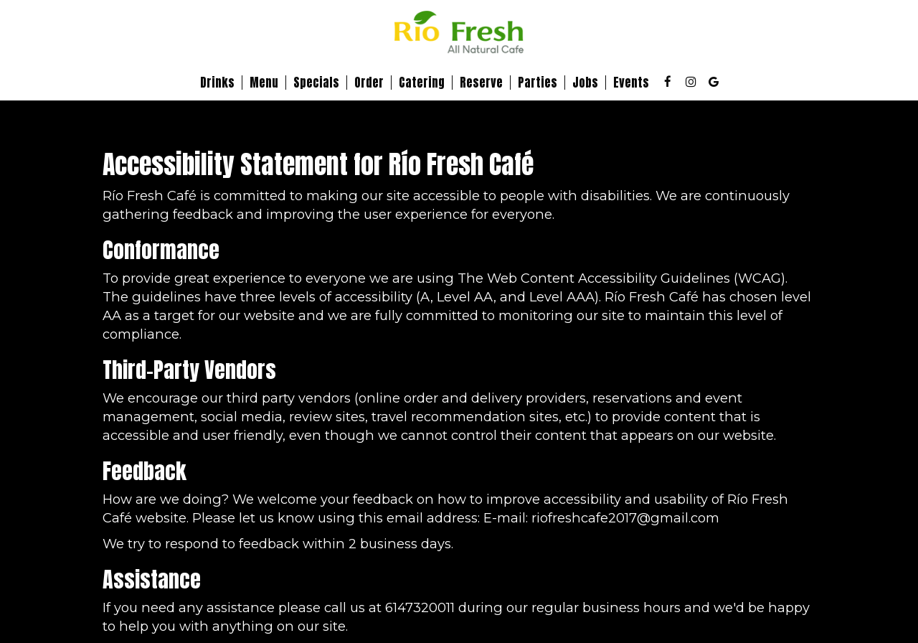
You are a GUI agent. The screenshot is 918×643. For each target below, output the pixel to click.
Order (369, 82)
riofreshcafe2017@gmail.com (625, 518)
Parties (537, 82)
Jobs (585, 82)
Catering (422, 82)
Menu (264, 82)
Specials (316, 82)
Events (631, 82)
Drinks (217, 82)
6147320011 (420, 607)
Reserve (481, 82)
